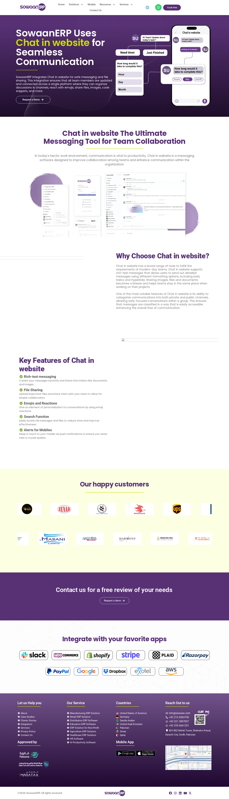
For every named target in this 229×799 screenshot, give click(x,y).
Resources (99, 7)
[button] (70, 7)
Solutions (69, 7)
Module (84, 7)
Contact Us (133, 7)
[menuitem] (147, 7)
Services (117, 7)
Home (56, 7)
